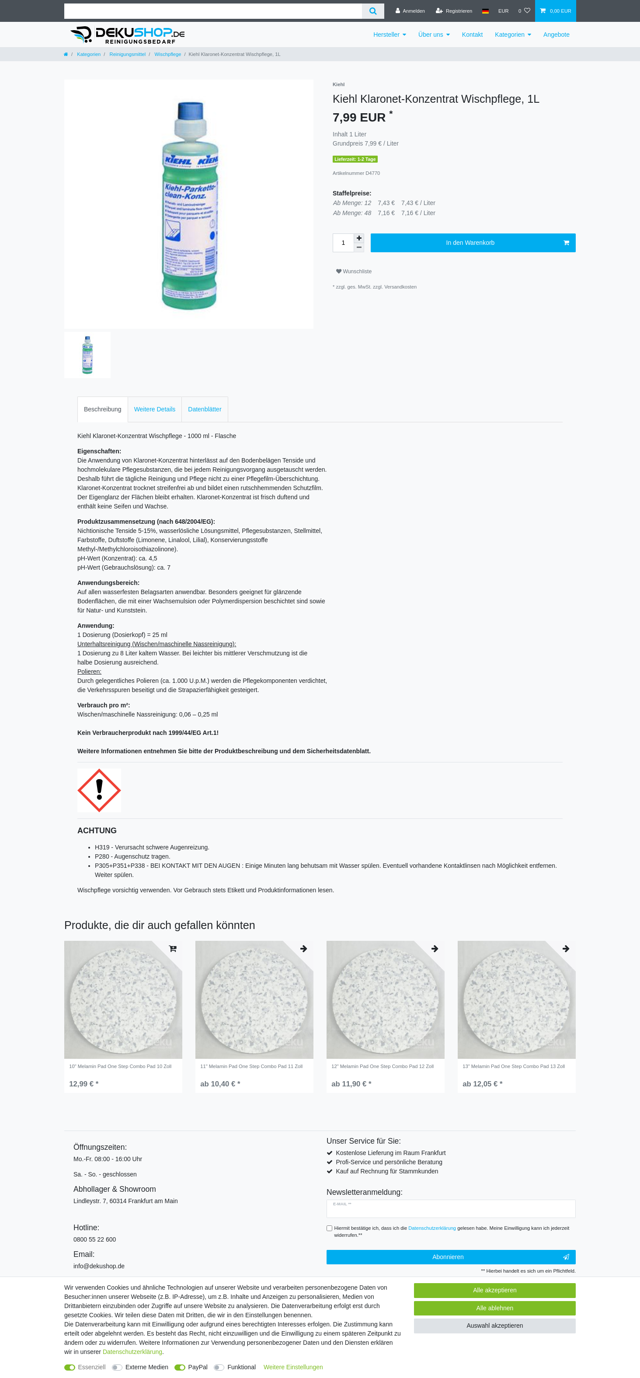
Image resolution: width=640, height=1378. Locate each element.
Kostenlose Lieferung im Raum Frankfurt (390, 1152)
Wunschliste (354, 271)
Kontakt (472, 34)
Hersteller (386, 34)
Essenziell (92, 1367)
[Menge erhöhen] (359, 238)
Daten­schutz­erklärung (132, 1351)
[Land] (485, 11)
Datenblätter (204, 409)
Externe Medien (146, 1367)
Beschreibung (103, 409)
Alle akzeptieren (495, 1290)
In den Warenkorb (507, 243)
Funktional (241, 1367)
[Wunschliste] (524, 11)
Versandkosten (400, 286)
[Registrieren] (454, 11)
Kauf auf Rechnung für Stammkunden (387, 1171)
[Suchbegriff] (213, 11)
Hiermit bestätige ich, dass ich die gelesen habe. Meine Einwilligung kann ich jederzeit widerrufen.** (452, 1231)
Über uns (430, 34)
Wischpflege (167, 54)
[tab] (102, 409)
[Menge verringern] (359, 247)
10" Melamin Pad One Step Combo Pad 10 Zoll (120, 1066)
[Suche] (373, 11)
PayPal (198, 1367)
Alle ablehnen (495, 1308)
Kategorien (510, 34)
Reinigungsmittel (127, 54)
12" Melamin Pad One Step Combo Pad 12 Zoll (382, 1066)
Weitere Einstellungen (293, 1367)
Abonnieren (500, 1257)
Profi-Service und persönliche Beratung (389, 1162)
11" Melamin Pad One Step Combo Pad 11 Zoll (251, 1066)
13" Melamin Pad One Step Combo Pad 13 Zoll (514, 1066)
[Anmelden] (410, 11)
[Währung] (504, 11)
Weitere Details (155, 409)
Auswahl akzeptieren (494, 1325)
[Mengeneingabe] (343, 242)
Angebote (556, 34)
